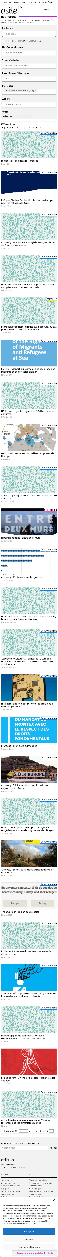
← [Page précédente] (22, 127)
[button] (53, 1200)
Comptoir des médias (10, 1186)
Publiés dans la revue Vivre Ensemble (23, 41)
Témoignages (35, 1188)
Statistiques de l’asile (10, 1191)
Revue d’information (38, 1180)
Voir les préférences (29, 1246)
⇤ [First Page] (18, 127)
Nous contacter (7, 1164)
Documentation (8, 1183)
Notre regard (6, 1180)
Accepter (29, 1231)
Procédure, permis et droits (40, 1183)
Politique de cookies (27, 1253)
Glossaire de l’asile (37, 1186)
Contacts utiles (35, 1194)
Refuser (29, 1239)
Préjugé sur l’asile (8, 1188)
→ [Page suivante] (48, 127)
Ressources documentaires (41, 1191)
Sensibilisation (7, 1194)
